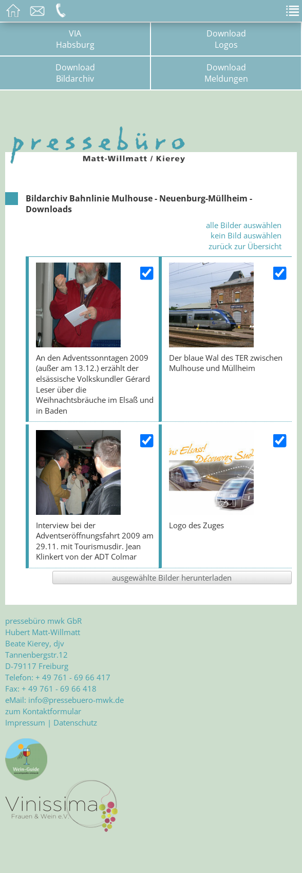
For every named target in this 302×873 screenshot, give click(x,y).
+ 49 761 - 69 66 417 (72, 677)
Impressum (25, 722)
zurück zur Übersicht (245, 246)
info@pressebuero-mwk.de (76, 700)
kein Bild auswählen (246, 235)
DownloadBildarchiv (75, 73)
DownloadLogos (226, 39)
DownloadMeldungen (226, 73)
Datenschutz (75, 722)
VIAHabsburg (75, 39)
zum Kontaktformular (43, 711)
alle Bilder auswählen (243, 225)
